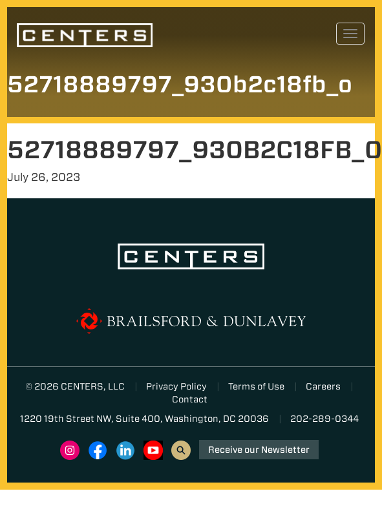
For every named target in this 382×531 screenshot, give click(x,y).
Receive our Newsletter (259, 449)
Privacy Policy (176, 386)
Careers (323, 386)
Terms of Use (256, 386)
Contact (189, 399)
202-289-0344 (324, 418)
